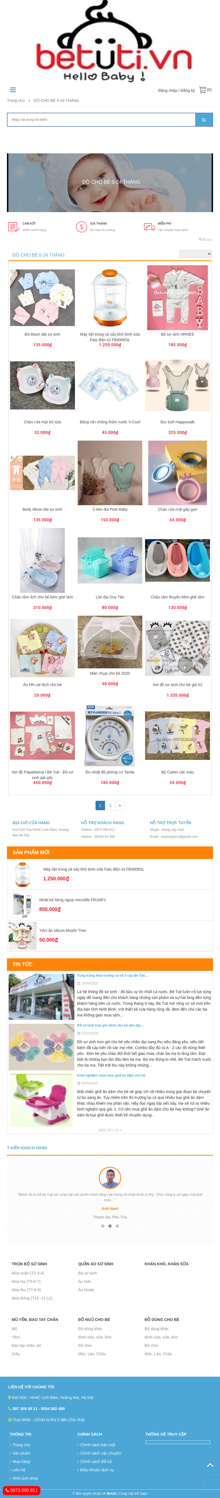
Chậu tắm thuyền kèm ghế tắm (177, 597)
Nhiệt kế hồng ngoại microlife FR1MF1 (72, 900)
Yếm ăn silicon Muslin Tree (62, 930)
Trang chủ (16, 100)
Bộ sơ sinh (87, 1273)
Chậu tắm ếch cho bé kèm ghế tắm (42, 597)
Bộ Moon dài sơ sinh (42, 334)
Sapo (144, 1493)
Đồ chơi (85, 1345)
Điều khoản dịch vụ (95, 1470)
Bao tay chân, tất (26, 1345)
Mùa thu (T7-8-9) (26, 1290)
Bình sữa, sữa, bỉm (94, 1337)
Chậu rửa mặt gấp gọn (177, 509)
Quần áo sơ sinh (96, 1264)
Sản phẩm (20, 1453)
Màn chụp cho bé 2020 (110, 673)
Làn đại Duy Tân (110, 597)
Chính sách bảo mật (96, 1445)
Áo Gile (84, 1281)
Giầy (16, 1354)
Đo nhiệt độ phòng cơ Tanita (110, 772)
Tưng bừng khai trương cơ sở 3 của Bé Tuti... (112, 976)
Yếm (16, 1337)
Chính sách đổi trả (94, 1461)
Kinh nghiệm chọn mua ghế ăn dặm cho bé (111, 1075)
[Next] (120, 805)
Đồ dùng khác (90, 1329)
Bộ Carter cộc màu (177, 772)
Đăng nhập (167, 90)
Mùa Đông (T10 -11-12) (32, 1298)
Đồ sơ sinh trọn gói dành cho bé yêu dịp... (110, 1025)
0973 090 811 (22, 1490)
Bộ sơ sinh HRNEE (177, 334)
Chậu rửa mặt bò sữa (42, 422)
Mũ (14, 1329)
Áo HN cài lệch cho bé (42, 684)
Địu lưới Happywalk (177, 422)
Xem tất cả (110, 1130)
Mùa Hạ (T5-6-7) (26, 1281)
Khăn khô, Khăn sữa (167, 1264)
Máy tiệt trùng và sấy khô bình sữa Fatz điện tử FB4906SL (93, 869)
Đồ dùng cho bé (162, 1319)
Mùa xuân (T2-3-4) (28, 1273)
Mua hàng (20, 1461)
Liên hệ (17, 1470)
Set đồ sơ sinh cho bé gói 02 (177, 684)
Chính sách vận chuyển (99, 1453)
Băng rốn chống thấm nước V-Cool (110, 422)
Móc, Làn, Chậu (92, 1354)
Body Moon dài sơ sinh (42, 509)
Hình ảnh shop (24, 1478)
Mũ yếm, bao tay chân (35, 1319)
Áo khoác (86, 1290)
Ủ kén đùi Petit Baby (110, 509)
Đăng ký (188, 90)
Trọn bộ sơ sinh (29, 1264)
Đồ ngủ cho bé (94, 1319)
